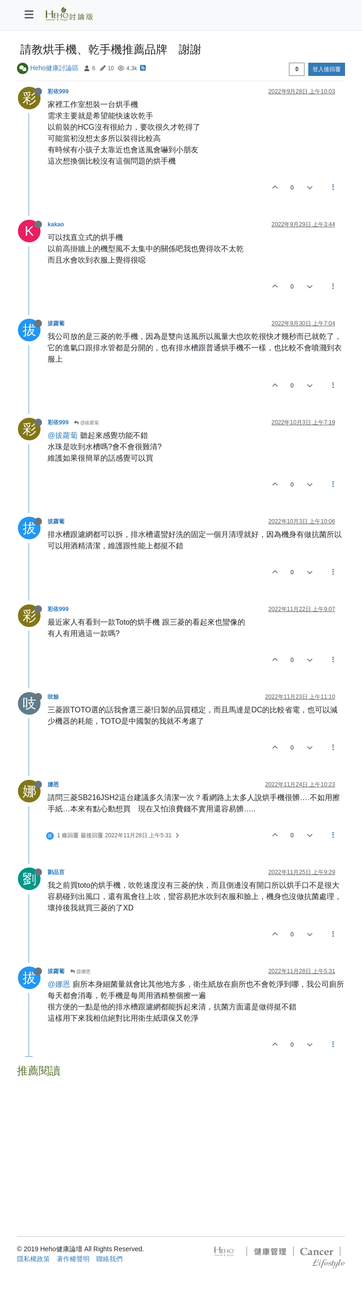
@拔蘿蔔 (86, 422)
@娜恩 (80, 971)
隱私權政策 (33, 1259)
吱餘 (53, 697)
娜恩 (53, 784)
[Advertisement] (181, 1148)
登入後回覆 (327, 69)
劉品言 (56, 872)
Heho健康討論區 (54, 68)
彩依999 (58, 91)
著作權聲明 (73, 1259)
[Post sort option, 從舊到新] (296, 69)
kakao (56, 224)
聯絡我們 (109, 1259)
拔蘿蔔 (56, 323)
